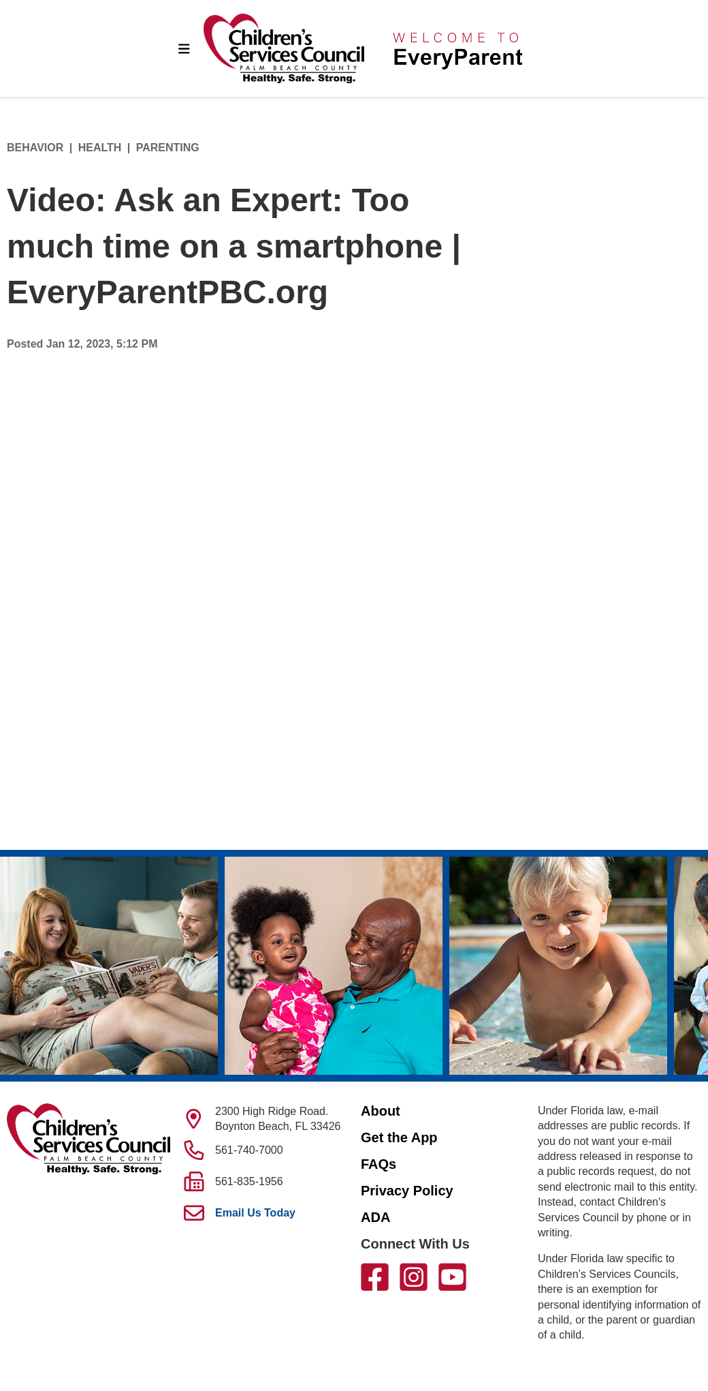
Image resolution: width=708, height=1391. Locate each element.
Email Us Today (255, 1213)
